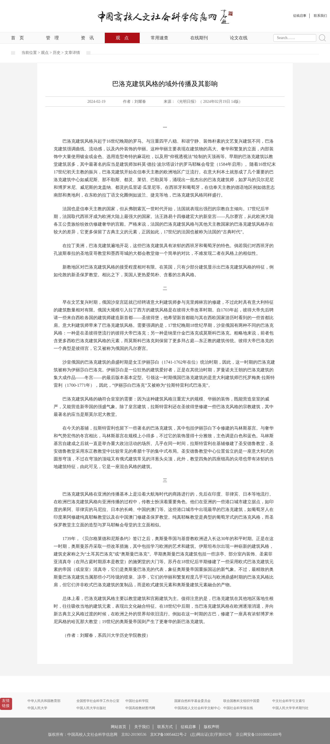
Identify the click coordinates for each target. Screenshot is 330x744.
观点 (122, 37)
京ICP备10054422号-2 (168, 734)
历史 (57, 53)
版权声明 (211, 727)
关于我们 (142, 727)
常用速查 (159, 37)
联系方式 (165, 727)
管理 (52, 37)
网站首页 (118, 727)
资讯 (87, 37)
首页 (17, 37)
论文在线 (239, 37)
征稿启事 (188, 727)
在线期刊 (199, 37)
